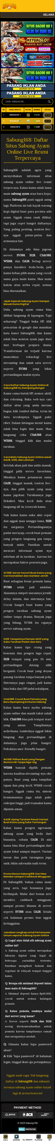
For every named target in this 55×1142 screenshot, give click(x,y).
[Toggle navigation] (49, 6)
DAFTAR (47, 115)
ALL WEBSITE (28, 1140)
